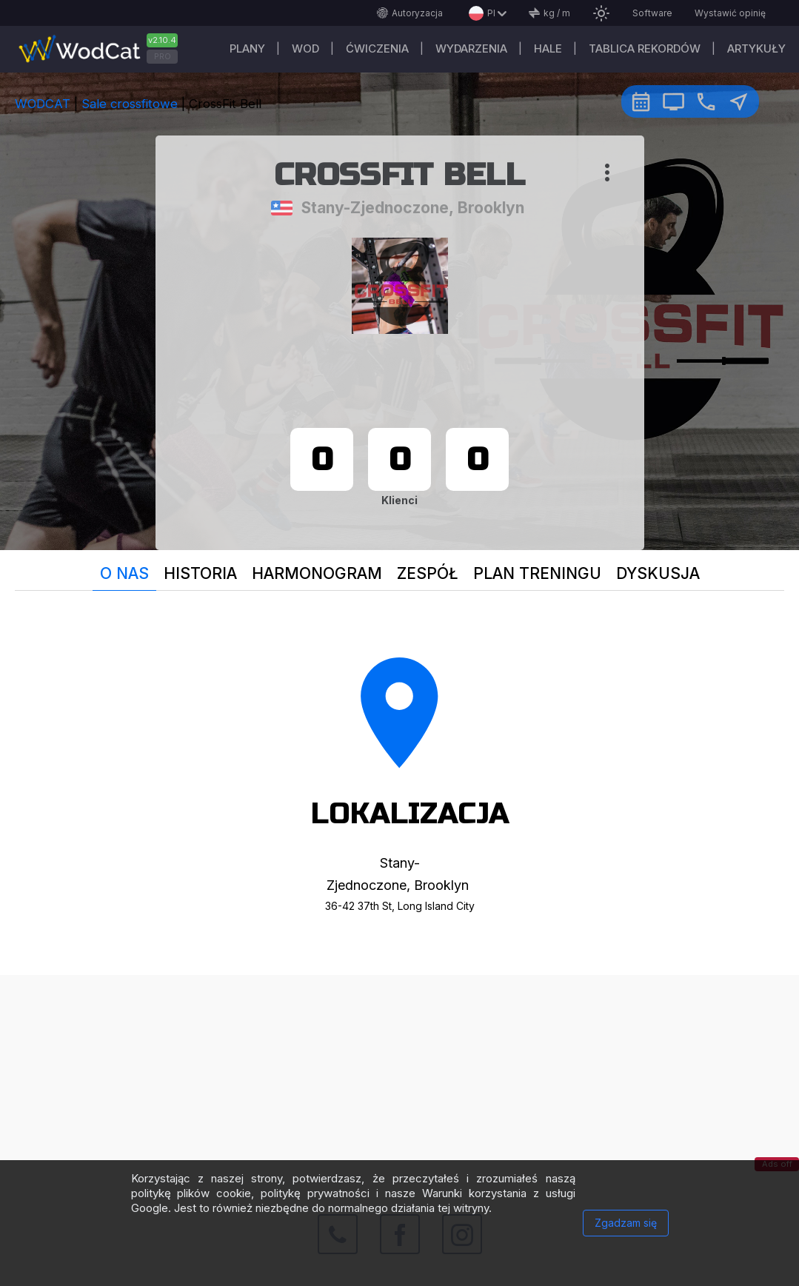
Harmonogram (317, 573)
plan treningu (537, 573)
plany (247, 48)
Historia (200, 573)
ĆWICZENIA (377, 48)
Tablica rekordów (645, 48)
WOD (305, 48)
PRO (162, 56)
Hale (548, 48)
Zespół (427, 573)
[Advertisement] (399, 1078)
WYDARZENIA (471, 48)
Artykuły (756, 48)
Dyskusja (658, 573)
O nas (124, 573)
